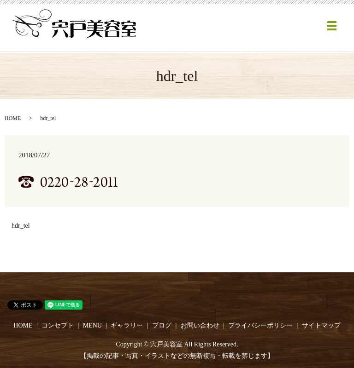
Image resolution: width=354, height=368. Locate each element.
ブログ (161, 325)
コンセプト (57, 325)
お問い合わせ (200, 325)
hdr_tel (21, 225)
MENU (92, 325)
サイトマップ (321, 325)
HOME (13, 118)
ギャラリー (127, 325)
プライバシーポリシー (260, 325)
